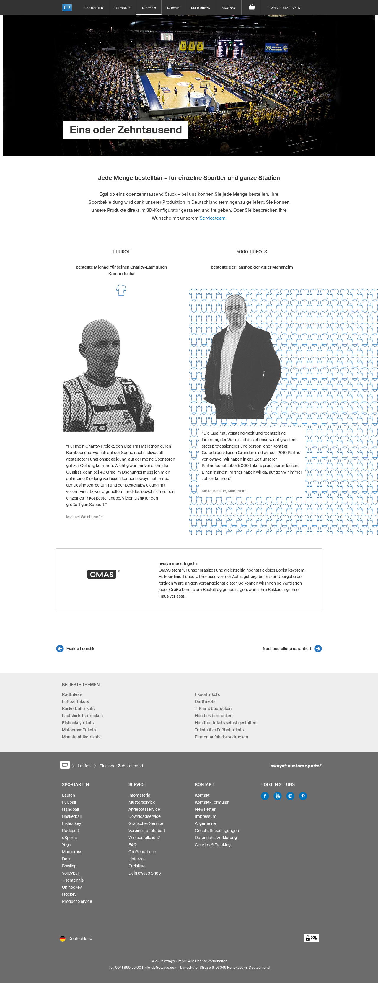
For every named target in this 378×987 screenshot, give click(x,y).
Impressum (205, 816)
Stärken (149, 7)
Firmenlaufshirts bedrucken (221, 737)
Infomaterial (139, 795)
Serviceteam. (213, 218)
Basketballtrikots (78, 708)
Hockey (69, 894)
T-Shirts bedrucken (213, 708)
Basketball (72, 816)
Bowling (69, 866)
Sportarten (93, 7)
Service (173, 7)
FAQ (132, 844)
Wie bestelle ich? (144, 837)
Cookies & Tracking (213, 844)
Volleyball (70, 873)
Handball (70, 809)
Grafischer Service (145, 823)
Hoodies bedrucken (213, 715)
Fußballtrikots (75, 701)
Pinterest (303, 796)
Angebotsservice (144, 809)
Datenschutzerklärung (216, 837)
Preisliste (137, 866)
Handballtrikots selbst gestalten (225, 722)
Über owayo (200, 7)
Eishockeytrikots (78, 722)
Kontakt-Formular (212, 802)
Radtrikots (72, 694)
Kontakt (229, 7)
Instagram (290, 796)
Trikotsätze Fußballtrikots (219, 729)
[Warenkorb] (252, 7)
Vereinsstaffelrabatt (146, 830)
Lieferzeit (137, 859)
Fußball (69, 802)
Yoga (66, 844)
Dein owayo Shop (144, 873)
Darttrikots (205, 701)
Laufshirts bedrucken (82, 715)
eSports (69, 837)
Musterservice (141, 802)
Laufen (68, 795)
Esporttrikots (207, 694)
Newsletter (205, 809)
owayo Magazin (284, 8)
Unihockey (72, 887)
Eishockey (71, 823)
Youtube (278, 796)
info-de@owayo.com (160, 967)
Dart (66, 859)
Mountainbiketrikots (81, 737)
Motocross (72, 851)
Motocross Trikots (79, 729)
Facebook (265, 796)
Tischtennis (73, 880)
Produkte (123, 7)
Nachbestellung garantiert (287, 648)
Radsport (70, 830)
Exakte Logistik (80, 648)
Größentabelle (142, 851)
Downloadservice (144, 816)
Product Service (77, 901)
